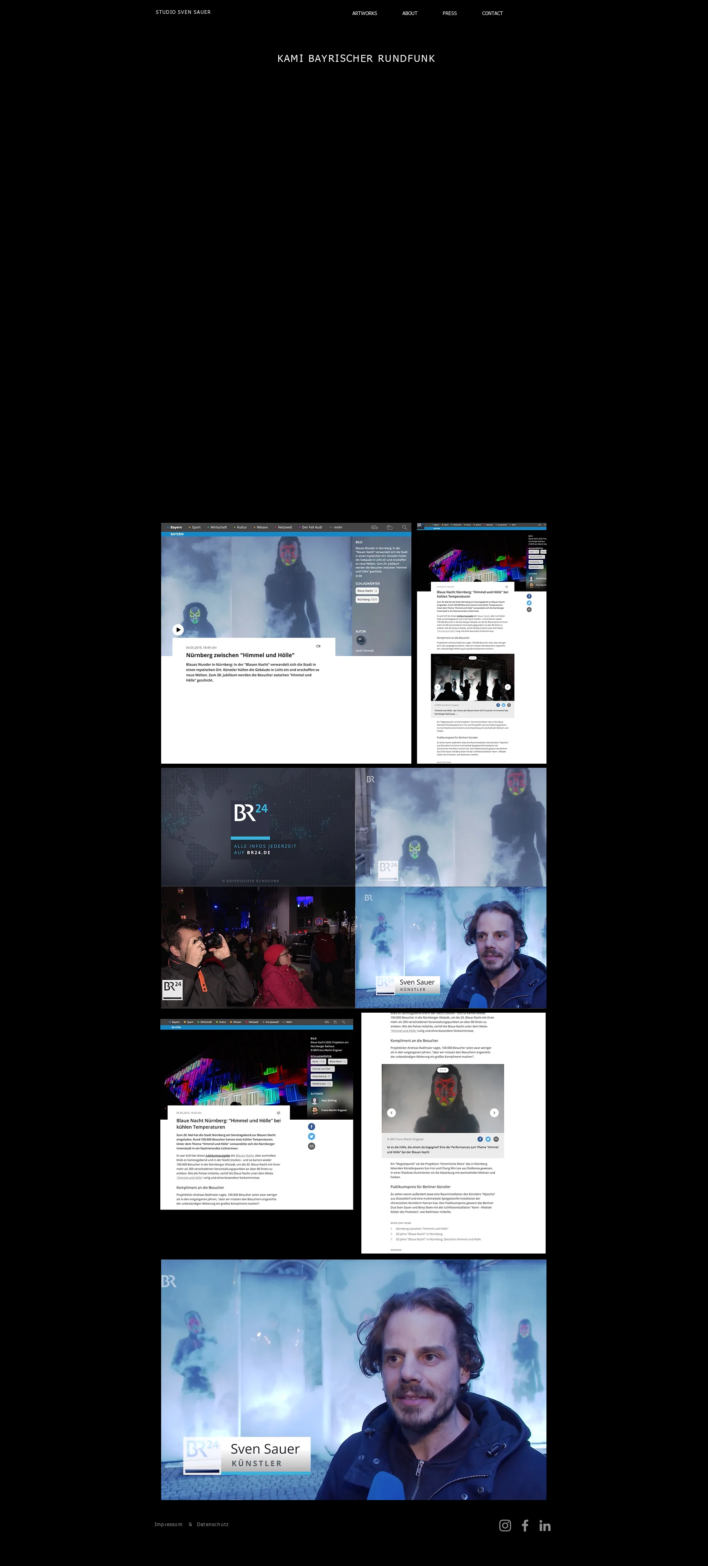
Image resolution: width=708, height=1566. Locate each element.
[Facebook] (525, 1525)
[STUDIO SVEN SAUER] (184, 12)
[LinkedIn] (545, 1525)
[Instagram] (505, 1525)
